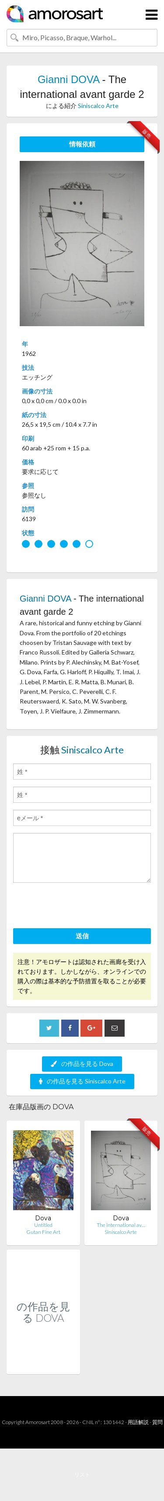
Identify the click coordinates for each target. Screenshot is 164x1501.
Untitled (43, 1225)
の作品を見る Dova (82, 1063)
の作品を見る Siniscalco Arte (82, 1081)
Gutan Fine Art (43, 1232)
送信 (82, 936)
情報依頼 (82, 144)
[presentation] (79, 907)
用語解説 (138, 1422)
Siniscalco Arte (98, 105)
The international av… (121, 1225)
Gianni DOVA (68, 79)
